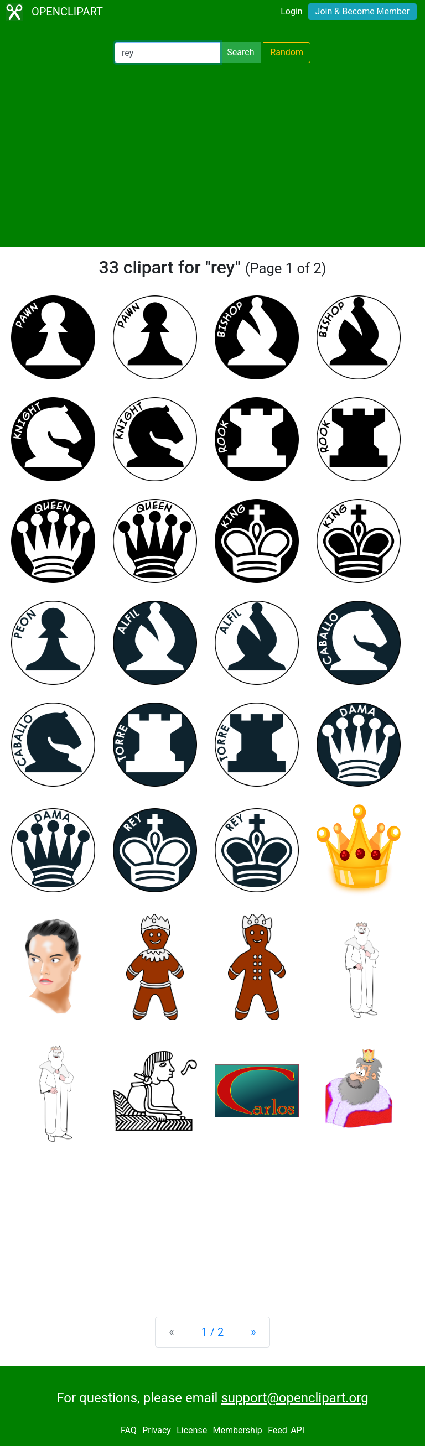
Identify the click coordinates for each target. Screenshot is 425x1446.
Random (286, 52)
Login (291, 11)
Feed (277, 1430)
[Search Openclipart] (167, 52)
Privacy (156, 1430)
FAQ (129, 1430)
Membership (237, 1430)
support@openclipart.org (294, 1398)
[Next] (253, 1332)
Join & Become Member (362, 11)
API (297, 1430)
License (192, 1430)
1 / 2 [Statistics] (212, 1332)
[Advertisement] (212, 154)
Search (240, 52)
